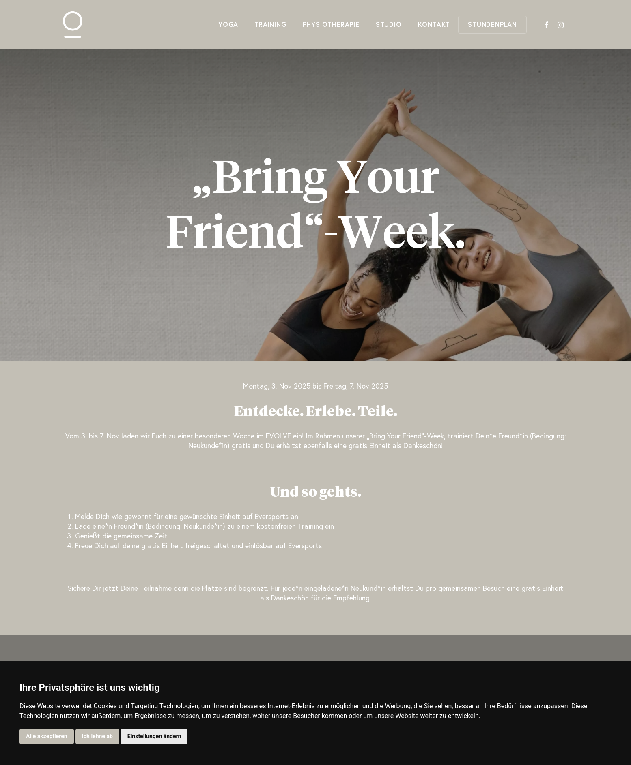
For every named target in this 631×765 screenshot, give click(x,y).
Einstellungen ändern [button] (154, 736)
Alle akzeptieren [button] (46, 736)
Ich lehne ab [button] (97, 736)
